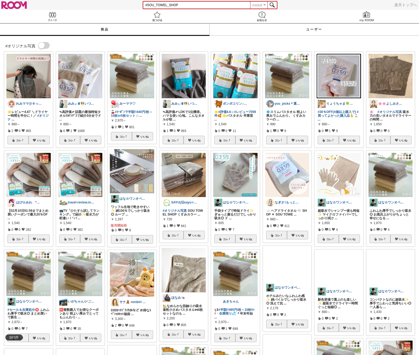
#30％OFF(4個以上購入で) (337, 112)
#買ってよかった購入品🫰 (338, 114)
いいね (41, 140)
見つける (157, 16)
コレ (20, 140)
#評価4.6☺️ (226, 112)
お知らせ (262, 16)
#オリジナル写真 (175, 211)
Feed (52, 16)
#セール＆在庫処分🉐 (23, 310)
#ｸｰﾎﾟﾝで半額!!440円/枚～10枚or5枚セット (131, 114)
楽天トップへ (405, 5)
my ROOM (366, 16)
